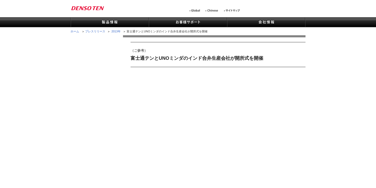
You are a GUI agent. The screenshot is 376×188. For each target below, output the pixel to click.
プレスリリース (95, 31)
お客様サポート (188, 22)
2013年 (116, 31)
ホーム (74, 31)
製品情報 (109, 22)
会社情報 (266, 22)
